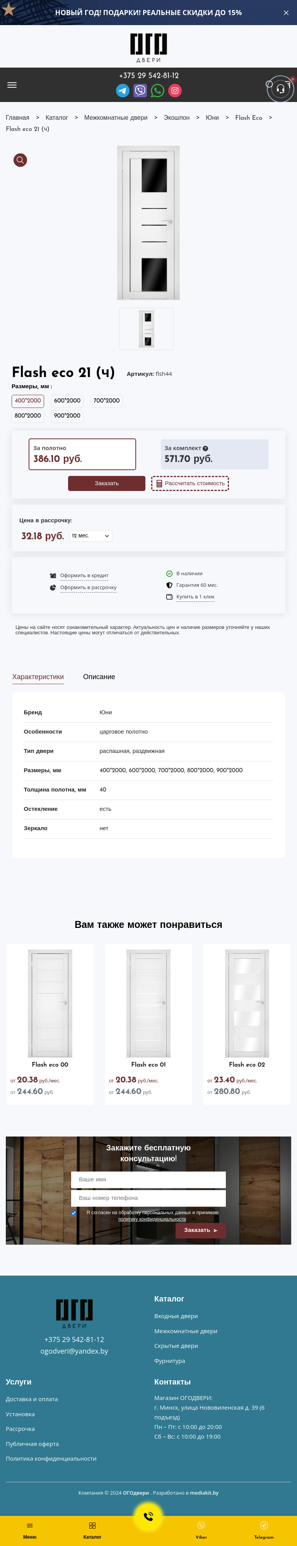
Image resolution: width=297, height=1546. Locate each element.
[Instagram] (175, 90)
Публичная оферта (32, 1443)
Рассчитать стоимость (190, 484)
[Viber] (140, 90)
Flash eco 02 (247, 1065)
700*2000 (106, 401)
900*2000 (67, 416)
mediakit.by (204, 1492)
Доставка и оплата (32, 1399)
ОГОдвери (136, 1492)
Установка (20, 1414)
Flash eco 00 (50, 1065)
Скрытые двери (176, 1345)
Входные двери (176, 1316)
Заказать (107, 484)
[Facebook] (157, 90)
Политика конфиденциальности (51, 1458)
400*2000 (28, 401)
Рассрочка (20, 1428)
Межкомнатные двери (185, 1331)
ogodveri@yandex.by (74, 1351)
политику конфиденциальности (152, 1219)
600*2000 (67, 401)
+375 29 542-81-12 (149, 76)
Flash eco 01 (148, 1065)
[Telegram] (123, 90)
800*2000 (28, 416)
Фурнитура (169, 1360)
